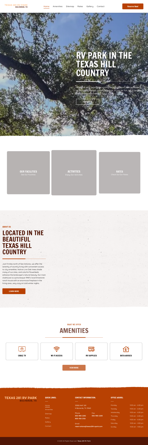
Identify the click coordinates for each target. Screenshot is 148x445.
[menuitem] (46, 6)
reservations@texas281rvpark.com (88, 426)
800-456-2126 (80, 418)
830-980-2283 (97, 416)
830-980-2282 (80, 416)
